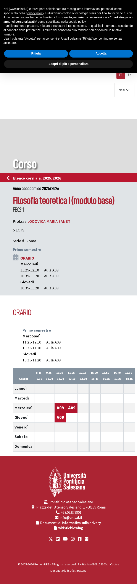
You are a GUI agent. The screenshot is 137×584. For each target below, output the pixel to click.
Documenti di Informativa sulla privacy (70, 523)
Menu (122, 90)
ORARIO (27, 258)
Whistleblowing (70, 528)
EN (130, 74)
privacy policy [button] (35, 13)
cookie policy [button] (77, 21)
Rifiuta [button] (36, 53)
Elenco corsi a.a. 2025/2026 (35, 178)
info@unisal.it (71, 517)
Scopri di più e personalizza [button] (68, 64)
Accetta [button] (100, 53)
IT (120, 74)
